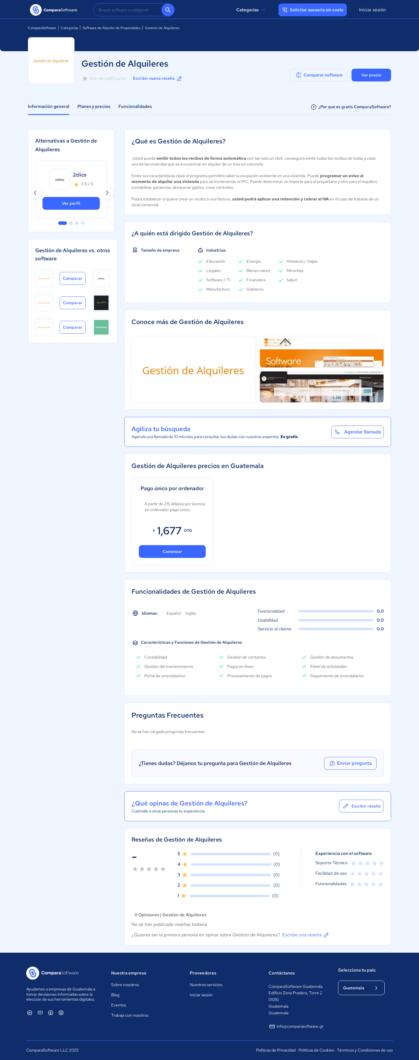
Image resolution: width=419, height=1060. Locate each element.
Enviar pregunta (350, 763)
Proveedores (203, 973)
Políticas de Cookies (316, 1050)
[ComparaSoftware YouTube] (40, 1012)
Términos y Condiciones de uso (365, 1050)
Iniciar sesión (372, 10)
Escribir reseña (361, 806)
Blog (115, 994)
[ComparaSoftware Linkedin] (29, 1012)
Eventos (118, 1005)
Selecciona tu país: (357, 970)
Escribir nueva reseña (158, 78)
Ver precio (371, 75)
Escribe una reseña (306, 934)
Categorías (251, 9)
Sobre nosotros (125, 984)
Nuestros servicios (206, 984)
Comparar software (319, 75)
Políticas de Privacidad (276, 1050)
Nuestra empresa (128, 973)
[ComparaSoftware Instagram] (61, 1012)
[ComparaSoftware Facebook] (50, 1012)
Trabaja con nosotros (129, 1015)
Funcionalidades (135, 106)
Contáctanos (282, 973)
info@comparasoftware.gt (296, 1026)
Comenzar (172, 551)
